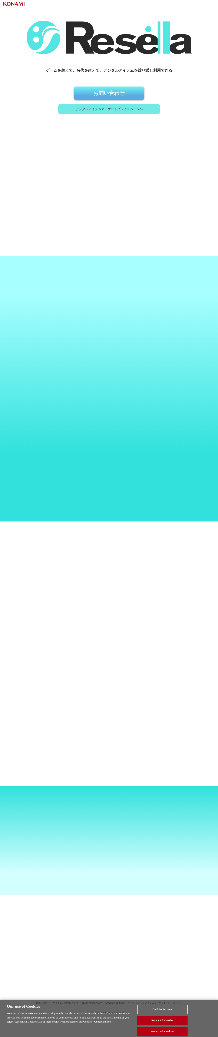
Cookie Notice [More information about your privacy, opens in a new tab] (102, 1025)
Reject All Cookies (162, 1024)
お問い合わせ (109, 94)
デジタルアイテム (109, 121)
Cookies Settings (162, 1012)
